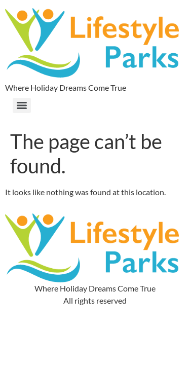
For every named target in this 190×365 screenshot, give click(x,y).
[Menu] (22, 105)
